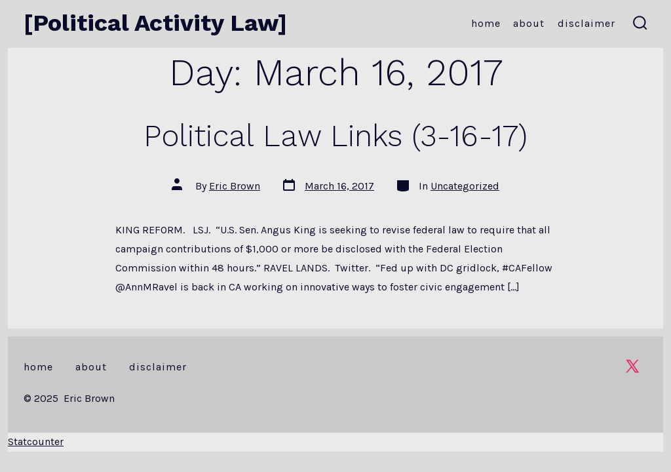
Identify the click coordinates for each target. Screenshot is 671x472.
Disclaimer (586, 23)
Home (486, 23)
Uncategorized (465, 186)
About (529, 23)
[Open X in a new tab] (632, 366)
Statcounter (36, 441)
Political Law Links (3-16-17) (335, 135)
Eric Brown (234, 186)
